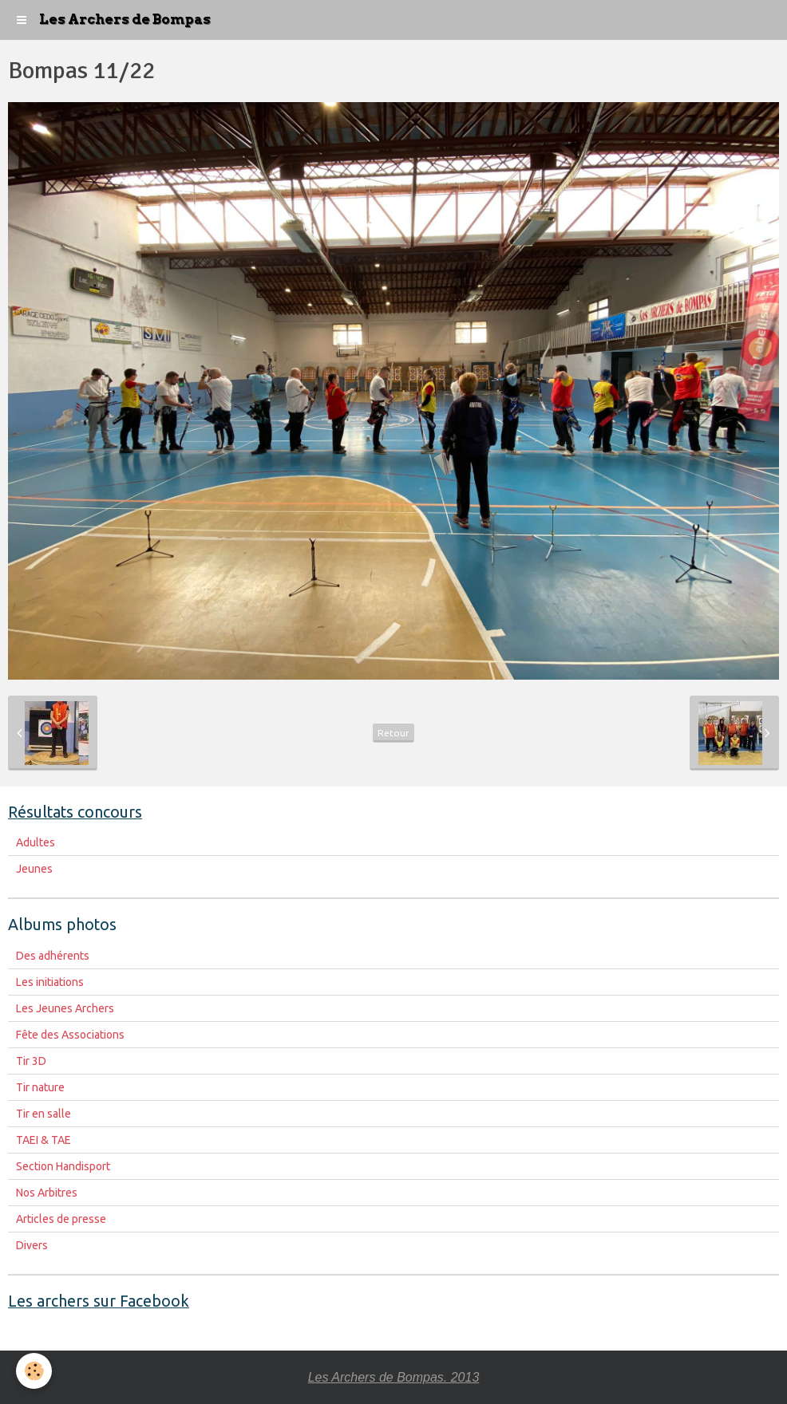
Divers (32, 1245)
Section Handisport (63, 1166)
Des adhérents (52, 955)
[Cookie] (34, 1371)
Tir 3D (31, 1061)
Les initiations (50, 982)
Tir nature (40, 1087)
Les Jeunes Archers (65, 1008)
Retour (393, 733)
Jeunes (34, 868)
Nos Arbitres (46, 1192)
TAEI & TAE (43, 1140)
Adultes (35, 842)
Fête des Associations (70, 1034)
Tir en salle (43, 1113)
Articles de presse (61, 1219)
